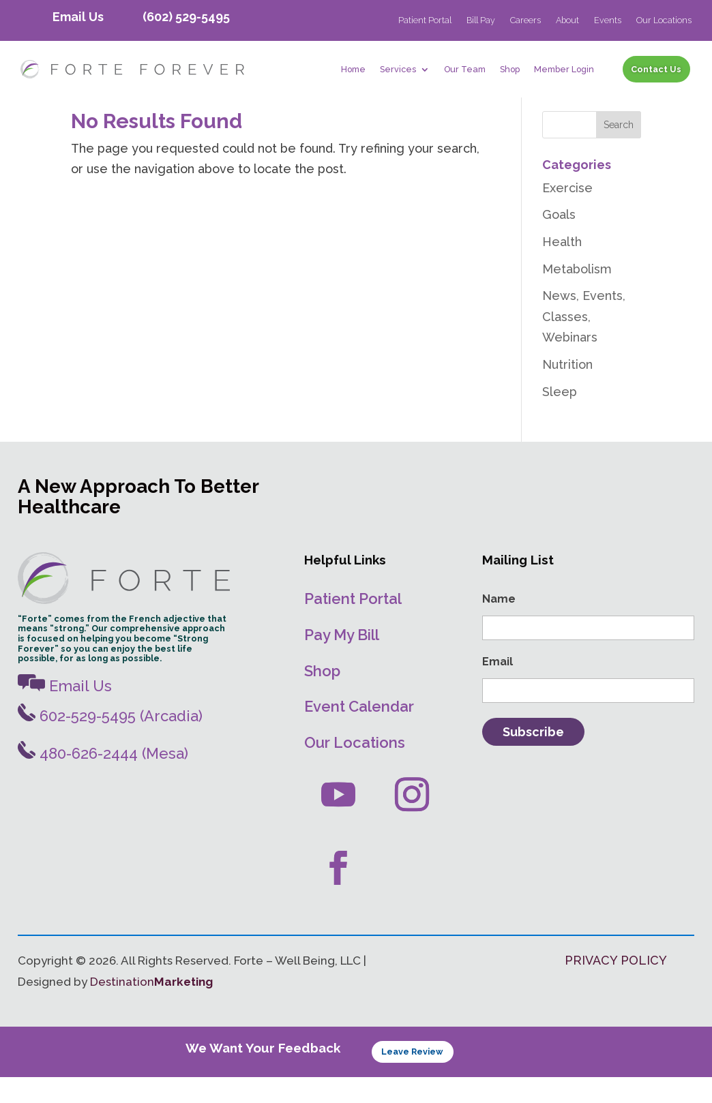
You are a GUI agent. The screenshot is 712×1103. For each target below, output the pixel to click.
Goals (559, 241)
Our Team (465, 69)
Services (398, 69)
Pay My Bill (341, 661)
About (567, 20)
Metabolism (577, 295)
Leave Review (412, 1078)
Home (353, 69)
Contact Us (656, 69)
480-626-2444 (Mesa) (103, 780)
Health (562, 268)
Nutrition (567, 391)
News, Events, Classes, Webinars (583, 343)
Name (499, 625)
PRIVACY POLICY (616, 987)
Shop (510, 69)
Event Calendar (359, 733)
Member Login (564, 69)
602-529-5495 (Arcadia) (110, 742)
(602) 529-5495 (186, 17)
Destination (151, 1008)
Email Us (78, 17)
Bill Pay (480, 20)
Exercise (567, 214)
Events (607, 20)
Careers (525, 20)
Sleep (559, 417)
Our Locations (664, 20)
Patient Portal (424, 20)
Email (497, 688)
